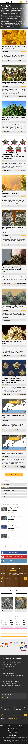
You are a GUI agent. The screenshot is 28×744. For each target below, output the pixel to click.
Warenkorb (25, 1)
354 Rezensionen (18, 616)
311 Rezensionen (5, 616)
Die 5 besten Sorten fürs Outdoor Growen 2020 (13, 118)
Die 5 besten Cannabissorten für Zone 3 (13, 416)
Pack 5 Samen (5, 620)
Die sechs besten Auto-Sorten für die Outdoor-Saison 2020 (13, 192)
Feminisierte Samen (4, 613)
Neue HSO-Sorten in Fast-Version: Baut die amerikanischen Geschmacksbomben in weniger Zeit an (13, 229)
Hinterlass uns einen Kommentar (21, 284)
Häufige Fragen (6, 687)
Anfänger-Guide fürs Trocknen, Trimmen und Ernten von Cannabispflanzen (16, 509)
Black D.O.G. (4, 610)
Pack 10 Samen (5, 622)
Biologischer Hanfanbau (10, 490)
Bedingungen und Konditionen (12, 658)
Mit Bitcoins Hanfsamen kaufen (11, 685)
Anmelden (25, 578)
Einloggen (7, 697)
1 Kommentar (23, 131)
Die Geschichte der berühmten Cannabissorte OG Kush (12, 307)
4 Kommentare (22, 60)
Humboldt (9, 2)
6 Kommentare (22, 96)
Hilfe (3, 677)
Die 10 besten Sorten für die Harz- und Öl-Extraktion (13, 47)
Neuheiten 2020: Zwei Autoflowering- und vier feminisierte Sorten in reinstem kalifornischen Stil (13, 155)
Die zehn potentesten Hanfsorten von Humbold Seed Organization (13, 83)
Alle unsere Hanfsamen (13, 635)
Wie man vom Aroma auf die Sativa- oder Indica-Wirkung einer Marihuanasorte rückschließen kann (13, 268)
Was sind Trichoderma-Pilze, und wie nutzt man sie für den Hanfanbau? (16, 518)
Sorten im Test (7, 60)
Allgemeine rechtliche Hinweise (11, 662)
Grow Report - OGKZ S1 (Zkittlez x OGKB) (13, 342)
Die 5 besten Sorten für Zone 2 (12, 453)
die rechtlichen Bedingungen (18, 582)
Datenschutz (5, 668)
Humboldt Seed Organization (10, 681)
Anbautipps (6, 131)
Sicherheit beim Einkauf (9, 683)
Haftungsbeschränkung (9, 673)
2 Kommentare (22, 320)
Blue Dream (18, 610)
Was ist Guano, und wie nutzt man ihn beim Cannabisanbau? (17, 535)
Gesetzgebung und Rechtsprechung (12, 675)
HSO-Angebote (7, 493)
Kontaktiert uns (14, 730)
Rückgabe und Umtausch (9, 666)
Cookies (4, 671)
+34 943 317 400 (13, 732)
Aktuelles (6, 96)
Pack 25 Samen (5, 624)
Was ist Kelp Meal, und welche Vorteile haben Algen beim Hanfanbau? (16, 527)
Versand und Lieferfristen (9, 664)
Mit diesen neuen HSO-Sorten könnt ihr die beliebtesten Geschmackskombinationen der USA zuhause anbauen (13, 379)
